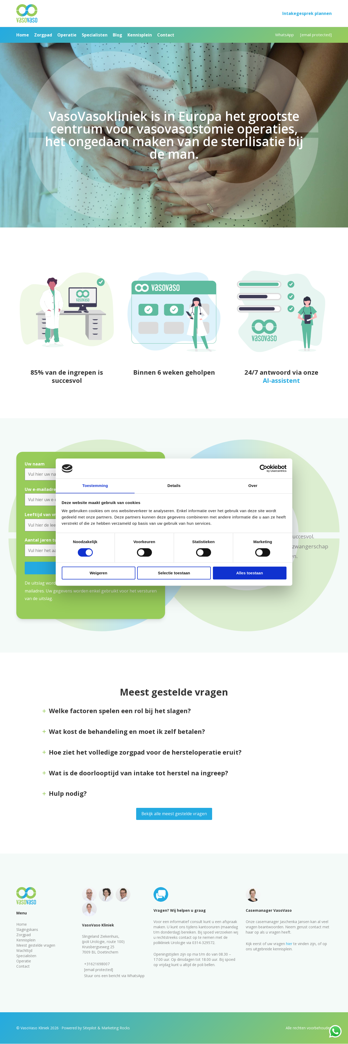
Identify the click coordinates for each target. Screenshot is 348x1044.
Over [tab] (253, 485)
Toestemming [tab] (95, 485)
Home (21, 924)
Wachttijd (24, 950)
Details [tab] (174, 485)
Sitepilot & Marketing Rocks (106, 1028)
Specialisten (26, 955)
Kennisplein (25, 939)
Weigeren (98, 573)
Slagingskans (27, 929)
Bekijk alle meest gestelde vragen (174, 814)
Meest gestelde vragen (35, 945)
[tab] (174, 712)
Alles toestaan (249, 573)
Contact (23, 966)
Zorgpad (23, 934)
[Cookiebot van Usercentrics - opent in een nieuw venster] (263, 468)
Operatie (23, 960)
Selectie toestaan (174, 573)
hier (289, 943)
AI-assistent (281, 380)
